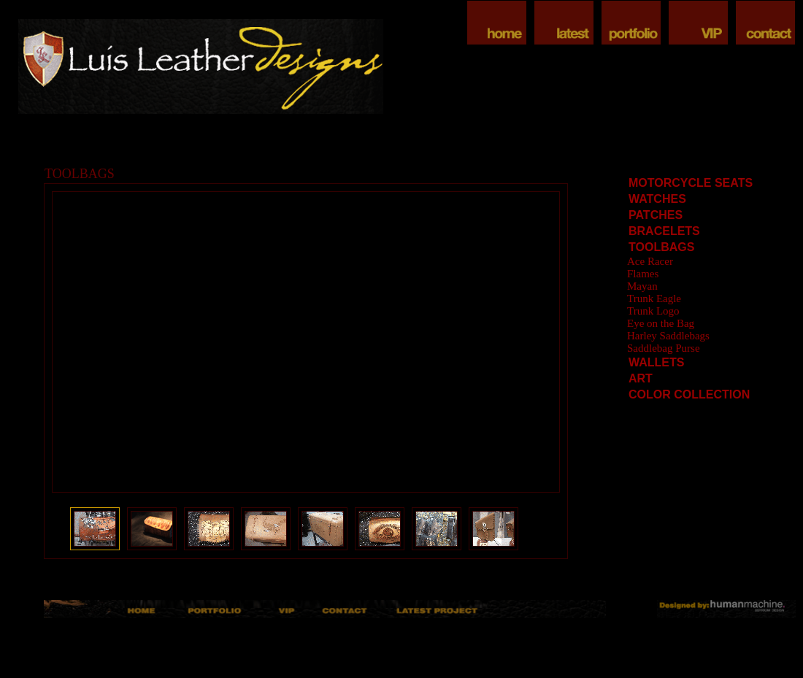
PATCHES (656, 215)
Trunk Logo (653, 311)
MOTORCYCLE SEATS (691, 183)
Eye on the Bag (660, 323)
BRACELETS (664, 231)
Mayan (642, 286)
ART (641, 378)
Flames (642, 274)
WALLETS (656, 362)
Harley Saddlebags (668, 336)
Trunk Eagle (654, 298)
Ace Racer (650, 261)
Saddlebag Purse (663, 348)
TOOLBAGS (661, 247)
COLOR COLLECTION (689, 394)
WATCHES (657, 199)
